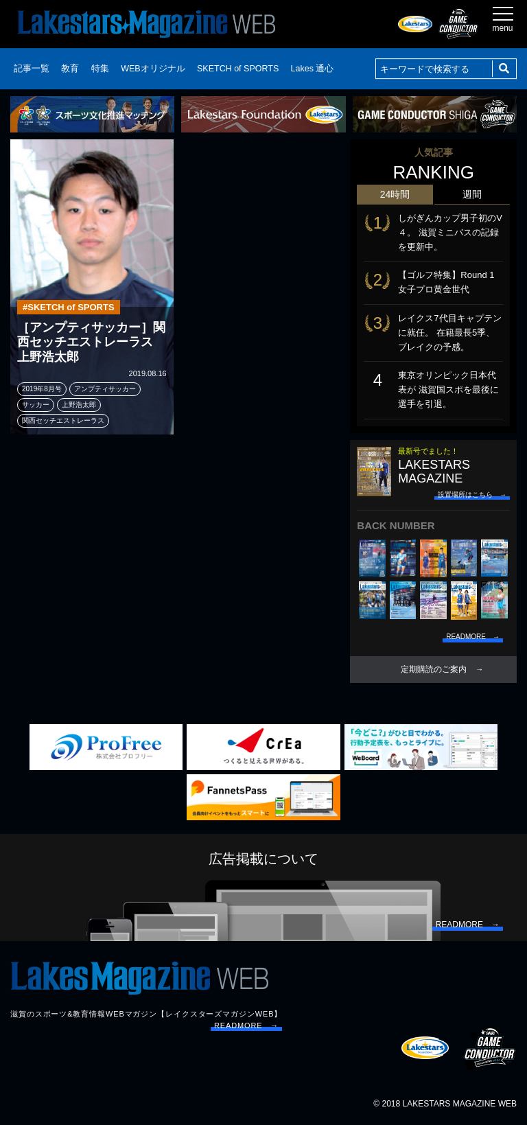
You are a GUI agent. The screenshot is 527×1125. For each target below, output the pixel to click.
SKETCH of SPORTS (238, 68)
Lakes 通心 (312, 68)
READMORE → (246, 1025)
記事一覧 (31, 68)
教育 (70, 68)
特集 (100, 68)
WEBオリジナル (153, 68)
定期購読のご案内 (434, 669)
